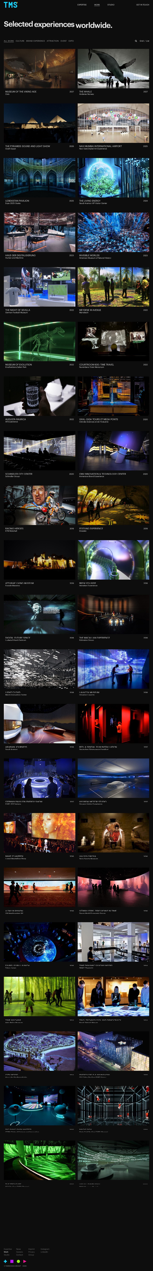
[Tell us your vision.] (76, 1241)
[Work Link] (39, 72)
